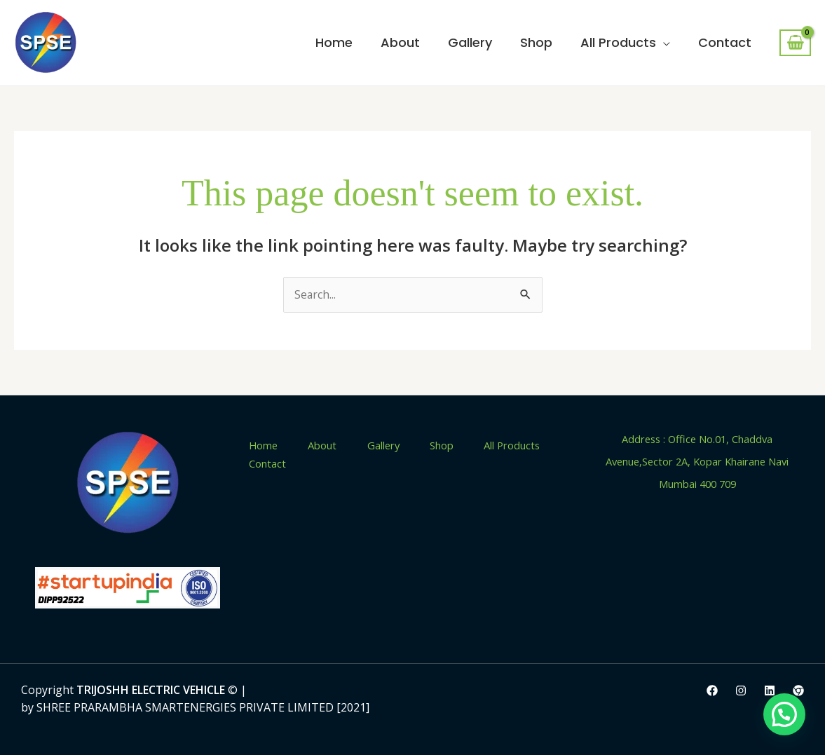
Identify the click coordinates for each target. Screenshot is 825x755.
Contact (724, 42)
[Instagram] (740, 691)
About (400, 42)
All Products (618, 42)
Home (334, 42)
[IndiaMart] (798, 691)
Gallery (470, 42)
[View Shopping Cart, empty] (795, 43)
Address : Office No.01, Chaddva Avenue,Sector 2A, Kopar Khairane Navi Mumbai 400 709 (697, 462)
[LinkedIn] (769, 691)
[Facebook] (712, 691)
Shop (536, 42)
